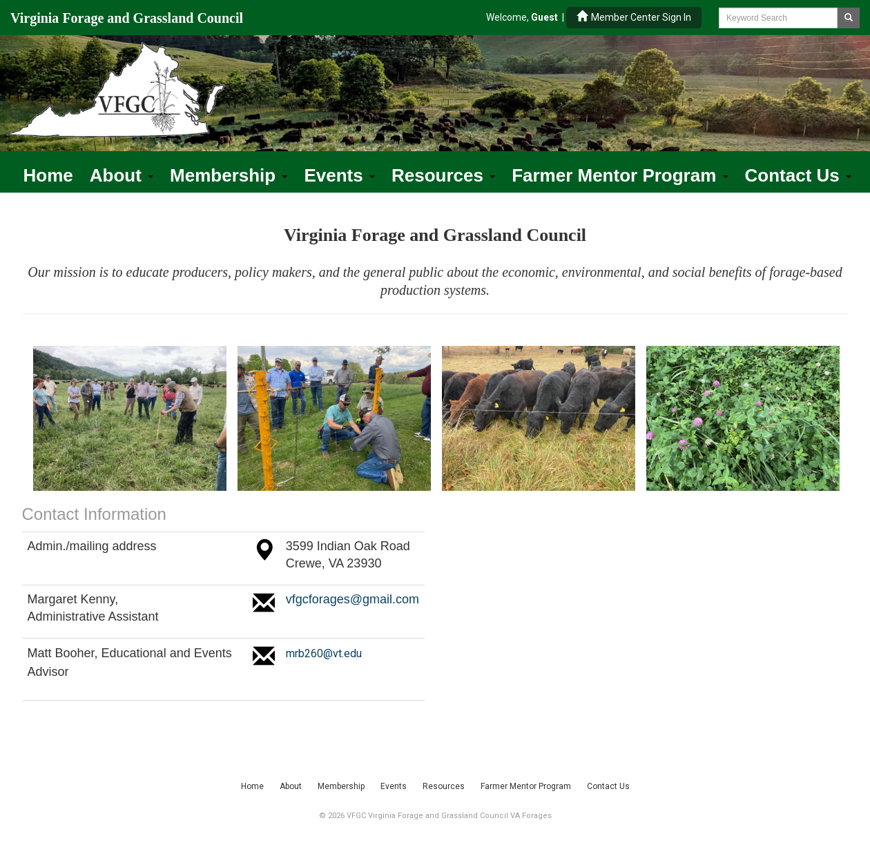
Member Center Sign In (634, 17)
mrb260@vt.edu (324, 653)
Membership (228, 175)
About (121, 175)
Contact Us (798, 175)
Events (339, 175)
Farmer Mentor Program (620, 175)
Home (48, 175)
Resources (443, 175)
